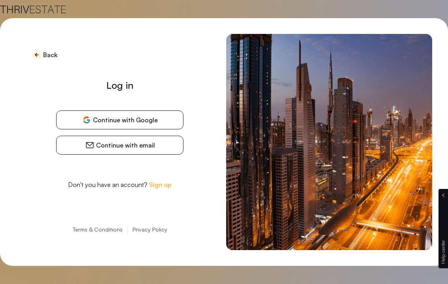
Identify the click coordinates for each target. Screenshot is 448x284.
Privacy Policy (149, 229)
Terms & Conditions (98, 229)
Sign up (160, 185)
